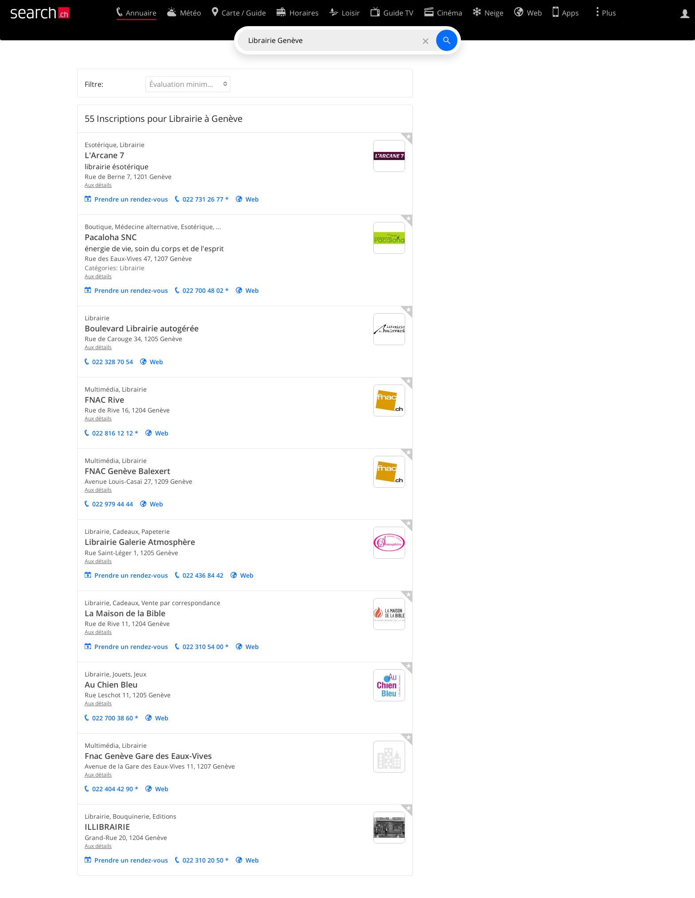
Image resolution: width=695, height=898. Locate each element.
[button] (187, 84)
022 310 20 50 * (206, 860)
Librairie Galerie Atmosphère (140, 541)
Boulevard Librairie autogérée (142, 328)
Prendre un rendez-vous (131, 199)
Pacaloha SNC (111, 237)
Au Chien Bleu (111, 684)
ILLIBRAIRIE (107, 826)
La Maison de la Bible (125, 613)
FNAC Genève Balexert (127, 471)
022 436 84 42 (203, 575)
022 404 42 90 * (115, 789)
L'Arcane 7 (104, 155)
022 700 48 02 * (206, 290)
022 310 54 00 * (206, 646)
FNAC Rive (104, 399)
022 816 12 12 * (115, 433)
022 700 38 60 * (115, 718)
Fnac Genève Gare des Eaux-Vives (148, 755)
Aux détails (98, 185)
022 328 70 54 (112, 362)
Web (252, 199)
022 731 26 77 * (206, 199)
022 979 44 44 (112, 504)
